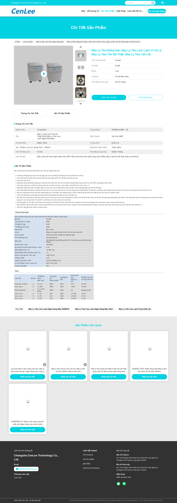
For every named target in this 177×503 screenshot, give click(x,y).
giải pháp (121, 11)
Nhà (83, 11)
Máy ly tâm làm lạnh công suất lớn (135, 309)
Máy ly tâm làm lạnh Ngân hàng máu (50, 42)
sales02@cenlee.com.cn (26, 469)
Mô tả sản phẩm (62, 113)
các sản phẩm (108, 11)
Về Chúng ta (93, 11)
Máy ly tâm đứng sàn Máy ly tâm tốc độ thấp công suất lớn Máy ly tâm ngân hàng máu (108, 370)
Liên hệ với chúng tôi (135, 11)
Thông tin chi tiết (29, 113)
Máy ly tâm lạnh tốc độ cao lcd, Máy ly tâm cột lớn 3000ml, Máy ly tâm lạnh (68, 370)
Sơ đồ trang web (35, 500)
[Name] (152, 2)
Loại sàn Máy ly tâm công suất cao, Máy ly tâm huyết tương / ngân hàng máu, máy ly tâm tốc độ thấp (27, 370)
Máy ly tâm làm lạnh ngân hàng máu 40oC (94, 309)
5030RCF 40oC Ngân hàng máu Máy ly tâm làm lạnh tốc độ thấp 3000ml (149, 370)
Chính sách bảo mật (21, 500)
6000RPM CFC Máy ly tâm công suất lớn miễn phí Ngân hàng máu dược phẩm (27, 423)
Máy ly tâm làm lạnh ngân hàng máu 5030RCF (48, 309)
